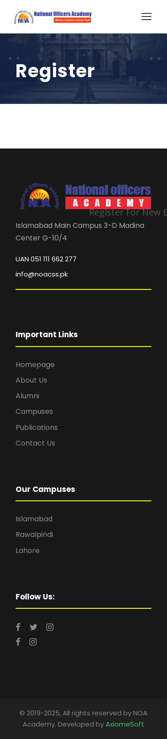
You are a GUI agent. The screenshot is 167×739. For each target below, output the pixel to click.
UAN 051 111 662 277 (46, 259)
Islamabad (34, 519)
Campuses (34, 411)
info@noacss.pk (42, 274)
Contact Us (35, 443)
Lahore (28, 550)
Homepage (35, 364)
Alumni (27, 396)
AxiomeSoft (125, 724)
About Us (31, 380)
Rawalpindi (34, 534)
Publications (37, 427)
